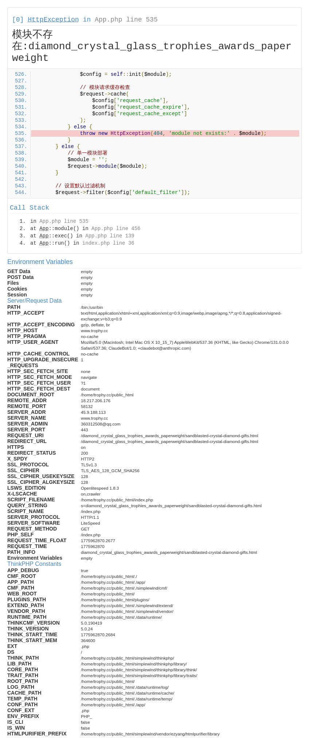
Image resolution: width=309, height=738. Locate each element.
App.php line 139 (109, 236)
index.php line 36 (108, 243)
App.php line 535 (126, 19)
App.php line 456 (115, 229)
